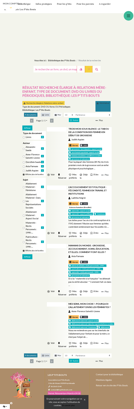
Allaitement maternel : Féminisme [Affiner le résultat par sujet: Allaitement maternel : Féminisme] (31, 186)
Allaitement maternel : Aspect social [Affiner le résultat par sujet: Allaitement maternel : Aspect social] (32, 215)
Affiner (27, 128)
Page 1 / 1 (41, 120)
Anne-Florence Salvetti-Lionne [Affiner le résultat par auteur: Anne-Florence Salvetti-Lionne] (33, 156)
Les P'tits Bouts (57, 375)
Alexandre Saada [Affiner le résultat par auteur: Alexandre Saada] (30, 148)
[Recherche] (55, 69)
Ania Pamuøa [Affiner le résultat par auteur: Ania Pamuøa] (32, 166)
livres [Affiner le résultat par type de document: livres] (28, 137)
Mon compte (11, 3)
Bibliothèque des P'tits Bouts (61, 60)
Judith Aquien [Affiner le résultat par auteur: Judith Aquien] (32, 170)
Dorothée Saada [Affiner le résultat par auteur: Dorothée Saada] (33, 162)
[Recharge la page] (69, 115)
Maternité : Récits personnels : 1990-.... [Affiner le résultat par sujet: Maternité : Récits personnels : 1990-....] (31, 227)
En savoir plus (68, 405)
